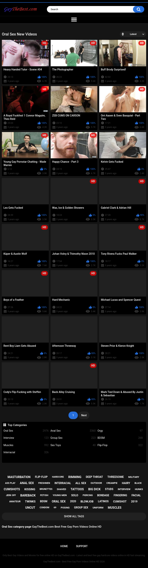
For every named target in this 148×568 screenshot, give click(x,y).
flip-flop (41, 476)
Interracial (26, 452)
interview (124, 489)
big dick (94, 489)
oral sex (59, 501)
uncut (30, 507)
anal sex (27, 483)
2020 (73, 501)
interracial (62, 483)
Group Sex (73, 438)
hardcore (58, 477)
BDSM (120, 438)
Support (82, 546)
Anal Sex (73, 430)
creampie (111, 483)
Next (84, 415)
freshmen (44, 483)
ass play (10, 483)
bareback (28, 495)
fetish (44, 495)
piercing (88, 495)
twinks (30, 501)
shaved (61, 489)
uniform (98, 507)
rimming (74, 477)
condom (44, 507)
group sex (81, 507)
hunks (139, 489)
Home (64, 546)
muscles (114, 507)
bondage (103, 495)
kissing (29, 489)
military (133, 477)
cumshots (12, 489)
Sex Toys (73, 445)
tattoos (77, 489)
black (138, 483)
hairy (126, 483)
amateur (14, 501)
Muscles (26, 445)
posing (65, 507)
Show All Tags (74, 516)
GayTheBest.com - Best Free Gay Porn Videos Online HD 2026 (74, 561)
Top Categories (17, 425)
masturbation (19, 477)
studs (109, 489)
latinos (103, 501)
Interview (26, 438)
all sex (80, 483)
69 (55, 507)
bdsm (43, 501)
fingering (120, 495)
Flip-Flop (120, 445)
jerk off (11, 495)
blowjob (86, 501)
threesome (115, 477)
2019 (134, 501)
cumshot (120, 501)
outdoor (96, 483)
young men (60, 495)
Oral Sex (26, 430)
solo (74, 495)
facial (136, 495)
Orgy (120, 430)
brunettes (46, 489)
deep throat (94, 476)
